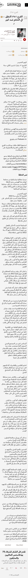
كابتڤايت (10, 55)
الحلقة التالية (8, 545)
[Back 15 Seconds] (21, 40)
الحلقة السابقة (19, 545)
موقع (25, 150)
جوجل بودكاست (21, 55)
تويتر (25, 122)
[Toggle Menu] (26, 4)
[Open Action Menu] (1, 40)
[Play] (24, 39)
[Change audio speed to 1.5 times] (16, 40)
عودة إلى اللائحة (25, 17)
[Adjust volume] (14, 40)
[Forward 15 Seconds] (19, 40)
